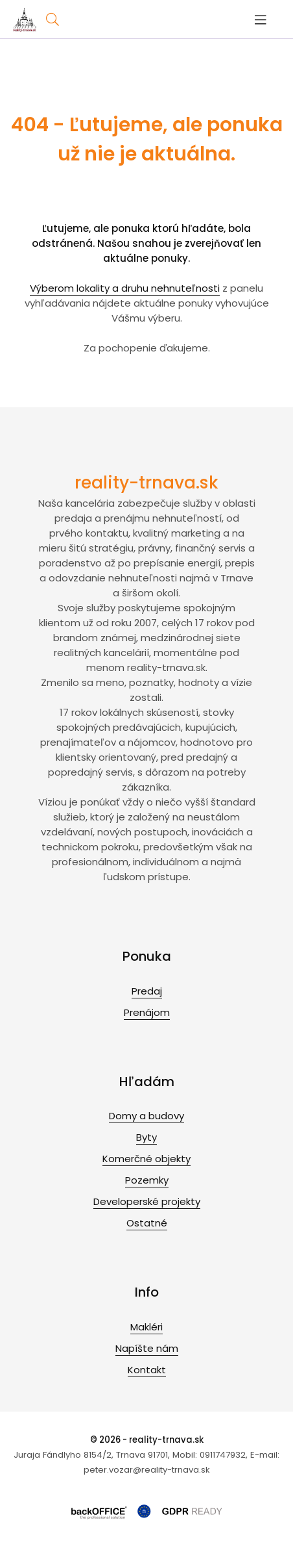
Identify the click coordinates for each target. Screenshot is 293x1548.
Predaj (147, 991)
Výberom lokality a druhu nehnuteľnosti (125, 288)
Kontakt (147, 1370)
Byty (146, 1137)
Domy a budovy (146, 1116)
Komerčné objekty (146, 1158)
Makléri (146, 1327)
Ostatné (146, 1223)
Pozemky (147, 1180)
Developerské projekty (146, 1201)
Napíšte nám (146, 1348)
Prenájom (147, 1012)
